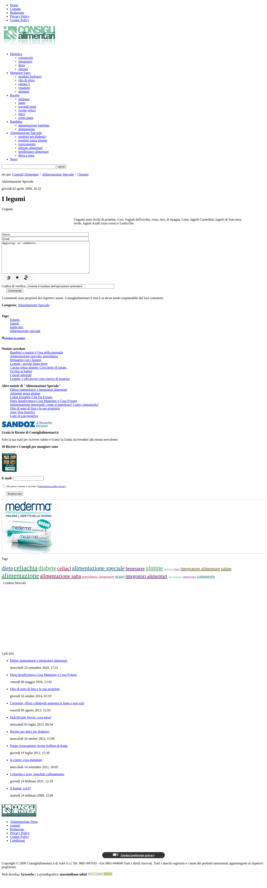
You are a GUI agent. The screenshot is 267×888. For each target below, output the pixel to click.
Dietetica (16, 54)
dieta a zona (26, 155)
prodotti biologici (30, 76)
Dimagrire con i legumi (25, 366)
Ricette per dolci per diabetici (29, 738)
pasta (21, 103)
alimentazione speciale (25, 337)
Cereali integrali (21, 381)
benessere (135, 574)
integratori (25, 61)
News (14, 159)
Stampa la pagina (14, 344)
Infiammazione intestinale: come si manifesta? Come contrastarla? (54, 411)
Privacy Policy (20, 16)
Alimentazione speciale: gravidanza (34, 362)
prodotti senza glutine (32, 140)
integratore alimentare (200, 574)
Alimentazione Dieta (24, 828)
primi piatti (25, 118)
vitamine (24, 88)
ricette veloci (27, 110)
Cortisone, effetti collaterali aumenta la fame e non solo (47, 709)
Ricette (14, 95)
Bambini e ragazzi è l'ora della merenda (36, 359)
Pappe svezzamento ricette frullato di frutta (39, 752)
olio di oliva (26, 80)
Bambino (16, 121)
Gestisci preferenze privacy (133, 861)
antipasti (24, 99)
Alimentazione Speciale (26, 133)
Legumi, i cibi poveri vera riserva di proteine (40, 385)
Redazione (17, 12)
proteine (168, 575)
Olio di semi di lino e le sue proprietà (35, 414)
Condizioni (17, 847)
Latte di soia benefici (24, 422)
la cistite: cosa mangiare (26, 766)
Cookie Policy (19, 20)
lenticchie (16, 333)
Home (14, 5)
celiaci (64, 575)
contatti (15, 832)
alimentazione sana (60, 582)
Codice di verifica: (14, 292)
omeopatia (189, 583)
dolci (21, 114)
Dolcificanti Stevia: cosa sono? (31, 723)
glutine (154, 574)
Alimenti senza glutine (25, 399)
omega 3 (24, 84)
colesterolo (25, 57)
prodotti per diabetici (32, 136)
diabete (47, 574)
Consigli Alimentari (25, 174)
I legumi (83, 174)
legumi (14, 326)
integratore (107, 583)
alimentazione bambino (34, 125)
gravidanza (90, 583)
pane (177, 575)
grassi (120, 583)
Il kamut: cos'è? (20, 794)
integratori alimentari (146, 582)
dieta (21, 65)
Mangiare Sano (20, 73)
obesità (23, 69)
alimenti (23, 91)
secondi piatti (27, 106)
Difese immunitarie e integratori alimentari (38, 396)
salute (226, 574)
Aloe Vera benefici (22, 418)
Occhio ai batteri (21, 377)
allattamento (26, 129)
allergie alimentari (30, 148)
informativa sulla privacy (52, 492)
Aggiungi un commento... (51, 260)
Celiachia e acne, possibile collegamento (37, 780)
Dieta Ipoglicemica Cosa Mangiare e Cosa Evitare (43, 407)
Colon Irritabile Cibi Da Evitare (31, 403)
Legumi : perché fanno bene (28, 370)
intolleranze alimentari (33, 151)
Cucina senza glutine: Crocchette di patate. (38, 374)
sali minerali (175, 583)
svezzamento (27, 144)
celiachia (26, 574)
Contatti (15, 9)
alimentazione (20, 582)
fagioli (14, 329)
